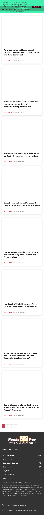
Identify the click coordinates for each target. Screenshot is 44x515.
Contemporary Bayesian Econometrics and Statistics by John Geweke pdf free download (21, 250)
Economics (8, 56)
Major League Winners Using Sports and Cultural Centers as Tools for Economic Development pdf (20, 351)
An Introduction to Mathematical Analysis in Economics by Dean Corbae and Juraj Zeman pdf (21, 47)
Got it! (36, 7)
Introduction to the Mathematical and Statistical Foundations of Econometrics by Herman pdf (21, 99)
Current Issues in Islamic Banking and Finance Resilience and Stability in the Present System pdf (21, 402)
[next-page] (15, 421)
